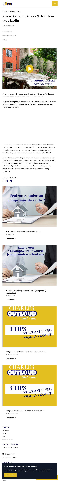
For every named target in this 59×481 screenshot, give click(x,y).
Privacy (4, 480)
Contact (5, 433)
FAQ (3, 436)
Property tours (7, 439)
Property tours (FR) (9, 36)
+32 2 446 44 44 (11, 458)
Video (4, 40)
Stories (4, 11)
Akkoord (10, 475)
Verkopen (5, 430)
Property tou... (15, 11)
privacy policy (45, 471)
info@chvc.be (10, 454)
